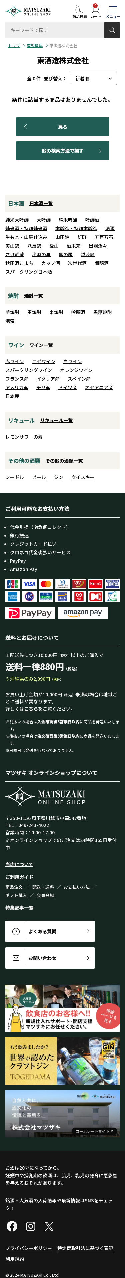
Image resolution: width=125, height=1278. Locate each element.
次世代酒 (77, 263)
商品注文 (14, 887)
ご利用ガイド (19, 877)
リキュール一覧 (56, 420)
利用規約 (14, 1258)
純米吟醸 (68, 219)
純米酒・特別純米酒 (26, 228)
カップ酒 (50, 263)
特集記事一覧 (19, 907)
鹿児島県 (35, 46)
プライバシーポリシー (28, 1248)
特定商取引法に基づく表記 (85, 1248)
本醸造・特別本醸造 (76, 228)
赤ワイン (14, 361)
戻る (44, 127)
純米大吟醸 (17, 219)
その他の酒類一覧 (64, 460)
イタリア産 (48, 378)
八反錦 (34, 245)
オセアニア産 (99, 387)
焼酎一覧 (33, 295)
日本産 (12, 396)
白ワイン (72, 361)
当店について (19, 864)
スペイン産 (79, 378)
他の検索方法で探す (73, 151)
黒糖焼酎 (102, 312)
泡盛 (10, 320)
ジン (58, 477)
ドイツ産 (67, 387)
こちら (31, 708)
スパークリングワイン (28, 370)
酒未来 (74, 245)
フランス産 (17, 378)
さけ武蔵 (14, 254)
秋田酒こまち (19, 263)
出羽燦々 (98, 245)
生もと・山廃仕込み (26, 237)
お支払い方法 (77, 887)
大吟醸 (44, 219)
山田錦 (62, 237)
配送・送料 (43, 887)
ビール (39, 477)
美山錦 (12, 245)
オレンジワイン (76, 370)
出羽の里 (41, 254)
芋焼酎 (12, 312)
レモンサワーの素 (24, 436)
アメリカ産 (16, 387)
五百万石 (104, 237)
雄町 (82, 237)
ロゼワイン (43, 361)
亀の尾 (66, 254)
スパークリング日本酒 (28, 271)
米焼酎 (56, 312)
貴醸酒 (102, 263)
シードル (14, 477)
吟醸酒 (92, 219)
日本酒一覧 (41, 203)
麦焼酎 (34, 312)
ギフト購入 (16, 895)
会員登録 (45, 895)
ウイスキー (83, 477)
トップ (14, 46)
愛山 (54, 245)
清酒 (110, 228)
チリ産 (43, 387)
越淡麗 (88, 254)
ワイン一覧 (41, 345)
